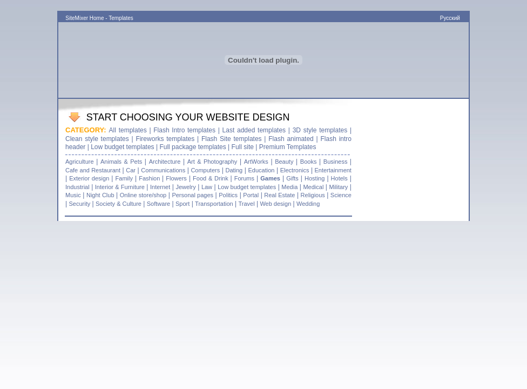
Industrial (77, 187)
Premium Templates (287, 147)
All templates (128, 130)
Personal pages (192, 195)
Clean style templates (97, 139)
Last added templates (254, 130)
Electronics (294, 170)
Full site (243, 147)
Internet (160, 187)
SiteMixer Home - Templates (99, 18)
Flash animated (291, 139)
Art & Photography (212, 161)
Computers (205, 170)
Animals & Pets (121, 161)
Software (158, 203)
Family (124, 178)
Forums (244, 178)
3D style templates (320, 130)
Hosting (315, 178)
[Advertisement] (263, 6)
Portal (251, 195)
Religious (314, 195)
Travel (246, 203)
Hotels (339, 178)
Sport (182, 203)
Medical (313, 187)
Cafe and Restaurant (92, 170)
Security (79, 203)
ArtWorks (256, 161)
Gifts (292, 178)
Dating (233, 170)
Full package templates (192, 147)
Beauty (284, 161)
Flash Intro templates (185, 130)
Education (261, 170)
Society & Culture (118, 203)
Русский (451, 18)
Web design (275, 203)
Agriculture (79, 161)
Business (336, 161)
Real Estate (279, 195)
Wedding (308, 203)
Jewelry (185, 187)
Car (131, 170)
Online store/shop (143, 195)
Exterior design (89, 178)
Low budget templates (123, 147)
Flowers (176, 178)
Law (206, 187)
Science (341, 195)
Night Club (100, 195)
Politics (228, 195)
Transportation (214, 203)
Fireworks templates (166, 139)
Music (73, 195)
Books (308, 161)
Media (289, 187)
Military (338, 187)
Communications (163, 170)
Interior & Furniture (120, 187)
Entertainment (332, 170)
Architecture (165, 161)
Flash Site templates (231, 139)
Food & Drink (211, 178)
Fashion (150, 178)
